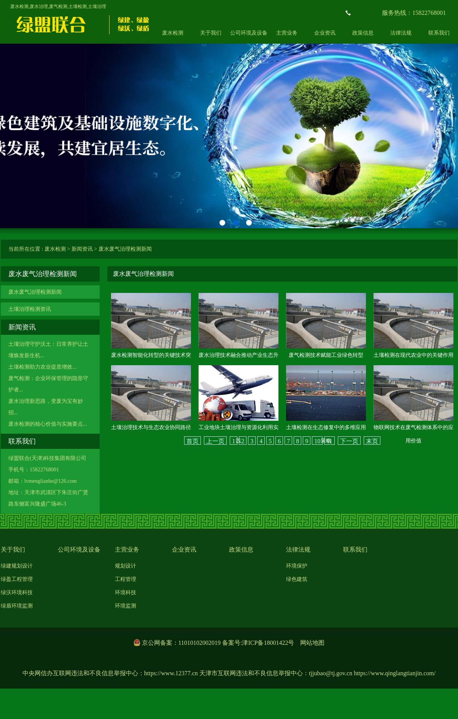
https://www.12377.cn (171, 673)
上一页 (215, 441)
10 (317, 441)
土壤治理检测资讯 (29, 309)
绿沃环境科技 (17, 592)
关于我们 (210, 33)
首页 (192, 441)
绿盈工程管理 (17, 579)
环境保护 (296, 566)
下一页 (349, 441)
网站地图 (312, 642)
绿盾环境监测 (17, 606)
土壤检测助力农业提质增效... (42, 367)
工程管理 (125, 579)
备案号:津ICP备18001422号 (258, 642)
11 (329, 441)
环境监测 (125, 606)
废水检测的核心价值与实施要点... (47, 424)
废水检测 (172, 33)
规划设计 (125, 566)
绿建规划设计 (17, 566)
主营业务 (286, 33)
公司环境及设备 (248, 33)
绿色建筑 (296, 579)
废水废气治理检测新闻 (125, 249)
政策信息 (363, 33)
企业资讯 (325, 33)
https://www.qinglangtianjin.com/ (395, 673)
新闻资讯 (82, 249)
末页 (372, 441)
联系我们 (355, 549)
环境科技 (125, 592)
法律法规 (401, 33)
